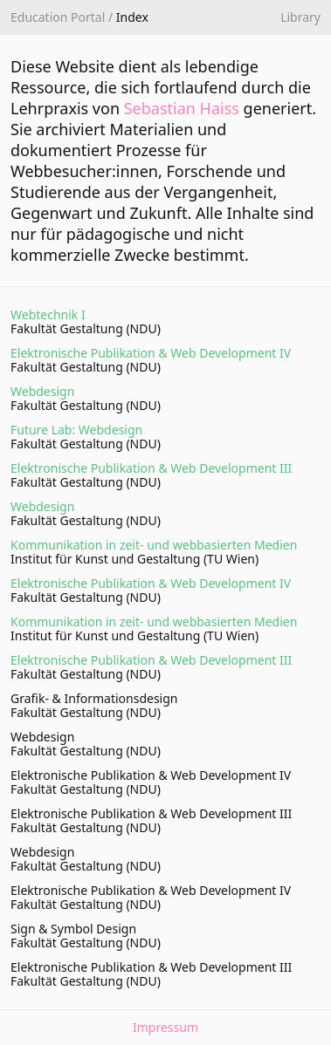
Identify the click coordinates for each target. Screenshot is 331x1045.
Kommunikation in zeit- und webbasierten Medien (153, 544)
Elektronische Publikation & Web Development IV (150, 353)
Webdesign (42, 391)
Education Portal (57, 17)
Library (300, 17)
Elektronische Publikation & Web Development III (151, 468)
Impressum (165, 1028)
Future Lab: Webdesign (76, 429)
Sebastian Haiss (181, 108)
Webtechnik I (48, 314)
